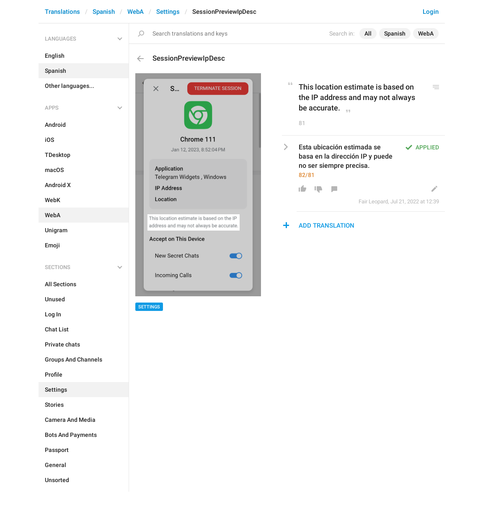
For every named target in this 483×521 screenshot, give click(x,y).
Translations (62, 11)
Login (431, 11)
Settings (168, 11)
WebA (135, 11)
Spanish (104, 11)
